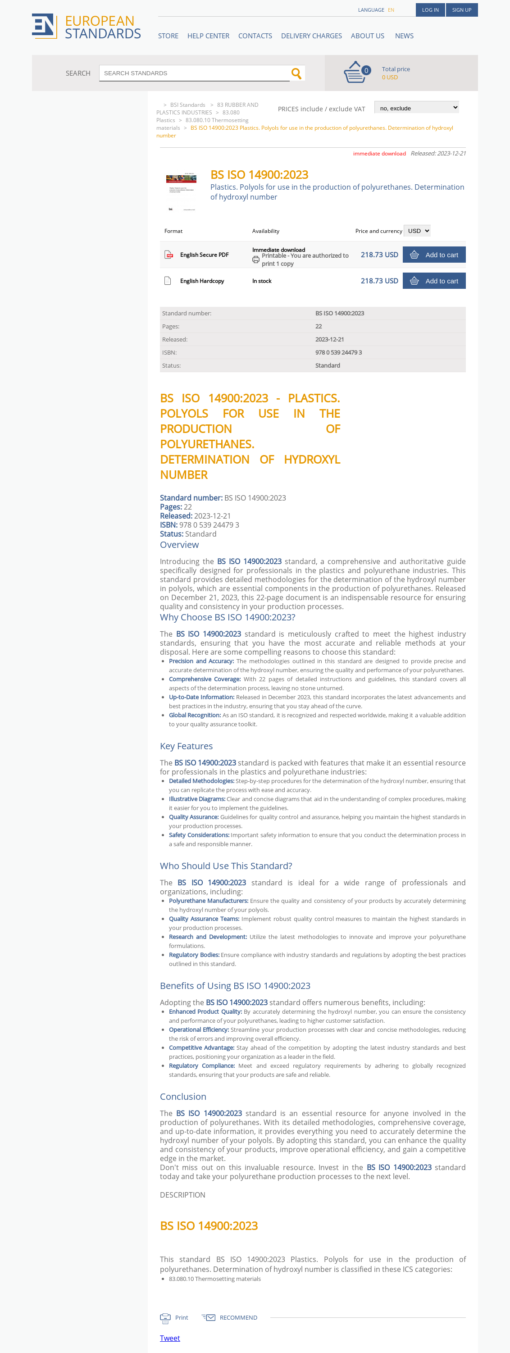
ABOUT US (368, 35)
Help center (208, 35)
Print (181, 1317)
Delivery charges (311, 35)
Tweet (170, 1338)
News (404, 35)
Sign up (462, 9)
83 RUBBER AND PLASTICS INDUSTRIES (207, 108)
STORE (168, 35)
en (391, 9)
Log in (430, 9)
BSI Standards (188, 105)
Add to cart (442, 255)
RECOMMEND (238, 1317)
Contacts (255, 35)
